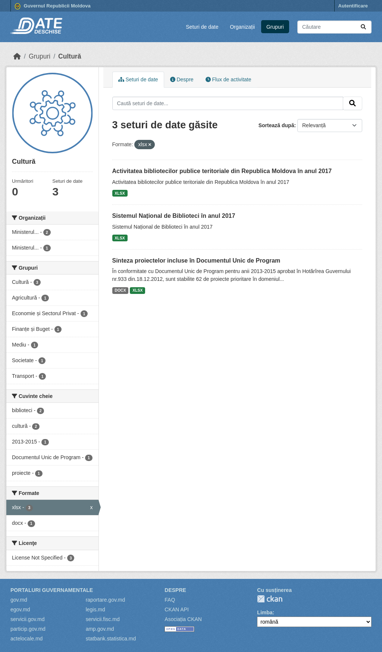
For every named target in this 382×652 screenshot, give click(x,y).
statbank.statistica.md (111, 639)
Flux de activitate (228, 79)
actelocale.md (26, 639)
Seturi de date (202, 27)
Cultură (69, 56)
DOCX (120, 290)
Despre (182, 79)
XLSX (120, 193)
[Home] (17, 56)
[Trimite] (363, 27)
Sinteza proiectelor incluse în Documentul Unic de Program (196, 260)
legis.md (95, 609)
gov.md (18, 600)
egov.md (20, 609)
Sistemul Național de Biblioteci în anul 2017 (173, 216)
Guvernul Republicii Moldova (53, 6)
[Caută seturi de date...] (334, 27)
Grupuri (275, 27)
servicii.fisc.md (103, 619)
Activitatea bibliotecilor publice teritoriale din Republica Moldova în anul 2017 (222, 171)
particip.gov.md (28, 629)
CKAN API (177, 609)
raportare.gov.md (105, 600)
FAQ (170, 600)
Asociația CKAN (183, 619)
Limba (264, 612)
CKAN (269, 599)
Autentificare (353, 6)
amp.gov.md (100, 629)
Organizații (242, 27)
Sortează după (276, 125)
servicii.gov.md (27, 619)
